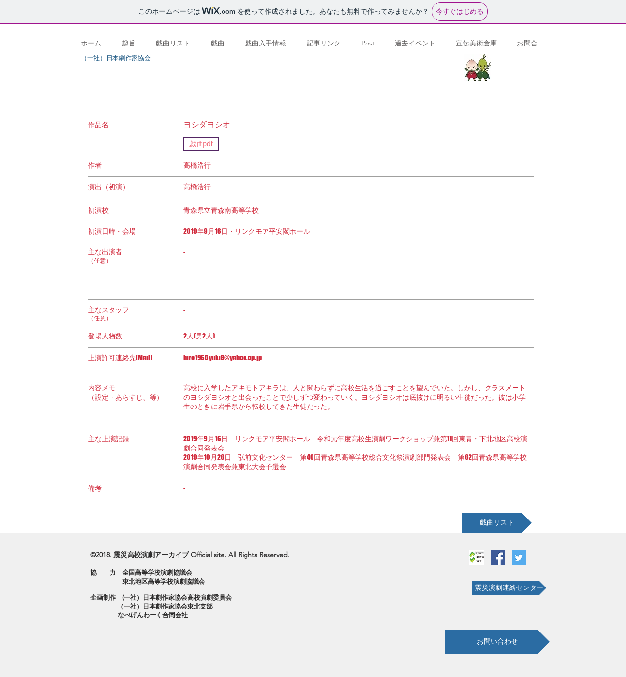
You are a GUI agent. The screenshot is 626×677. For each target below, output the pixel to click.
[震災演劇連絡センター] (509, 588)
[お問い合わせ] (497, 642)
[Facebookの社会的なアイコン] (498, 557)
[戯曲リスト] (497, 523)
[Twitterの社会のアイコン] (519, 557)
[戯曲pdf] (201, 144)
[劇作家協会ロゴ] (477, 557)
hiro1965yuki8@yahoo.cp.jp (222, 357)
